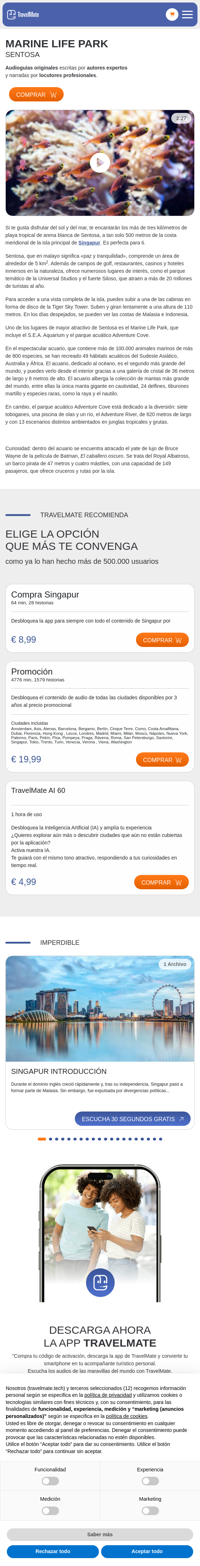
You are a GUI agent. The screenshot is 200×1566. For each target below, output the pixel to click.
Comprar (36, 95)
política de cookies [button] (126, 1416)
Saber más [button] (100, 1534)
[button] (42, 1139)
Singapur (89, 243)
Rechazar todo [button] (53, 1551)
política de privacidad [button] (108, 1395)
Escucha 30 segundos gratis (133, 1119)
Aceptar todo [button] (147, 1551)
